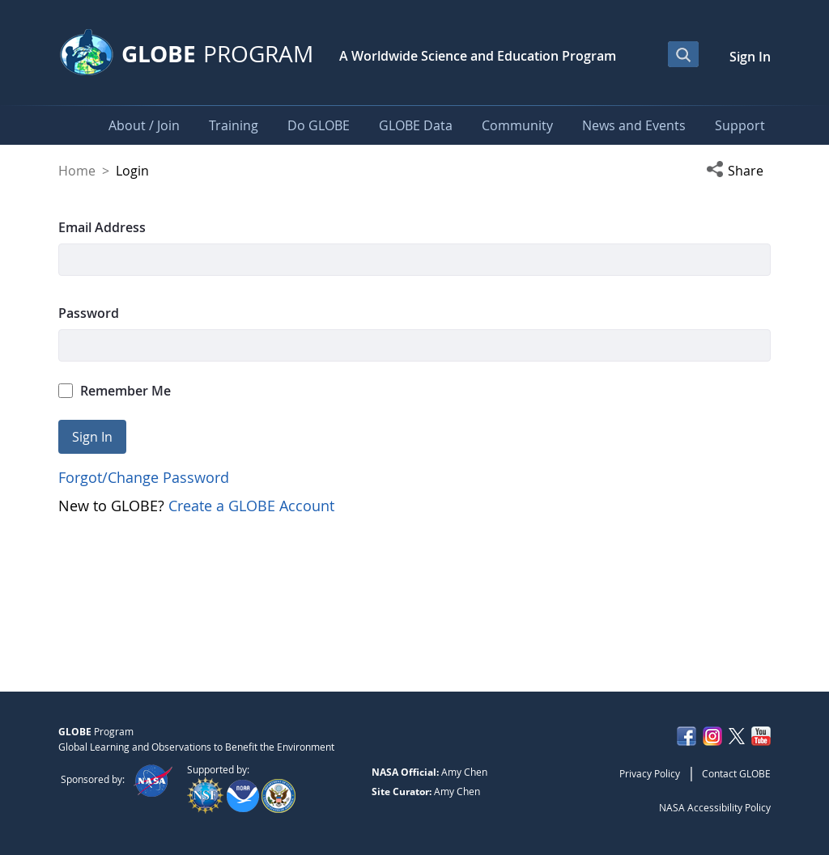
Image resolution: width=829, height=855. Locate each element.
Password (88, 313)
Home (77, 171)
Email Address (102, 227)
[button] (738, 170)
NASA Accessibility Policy (715, 807)
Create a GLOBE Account (251, 505)
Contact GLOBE (736, 773)
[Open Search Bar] (683, 54)
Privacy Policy (649, 773)
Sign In (750, 57)
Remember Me (115, 391)
